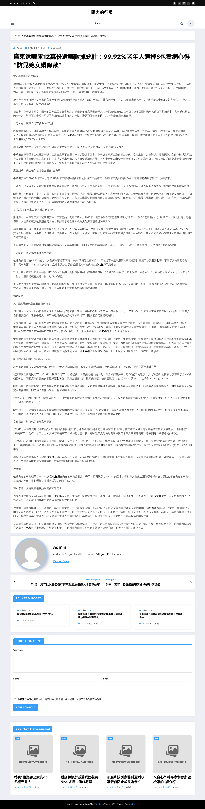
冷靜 (17, 738)
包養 (72, 135)
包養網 (127, 88)
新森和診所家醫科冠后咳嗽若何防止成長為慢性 (160, 616)
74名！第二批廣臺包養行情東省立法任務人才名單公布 (65, 585)
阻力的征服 (101, 12)
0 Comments (56, 47)
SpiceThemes (132, 804)
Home (97, 23)
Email (146, 684)
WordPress (99, 804)
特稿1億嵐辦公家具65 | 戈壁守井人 (35, 614)
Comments (102, 660)
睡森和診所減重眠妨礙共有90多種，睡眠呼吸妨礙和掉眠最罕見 (100, 616)
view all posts (61, 561)
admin (19, 47)
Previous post (93, 579)
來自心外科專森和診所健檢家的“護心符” (172, 779)
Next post (111, 579)
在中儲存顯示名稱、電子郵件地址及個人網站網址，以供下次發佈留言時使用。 (61, 699)
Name (56, 684)
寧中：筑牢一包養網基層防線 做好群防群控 (133, 585)
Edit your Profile (105, 554)
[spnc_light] (191, 23)
